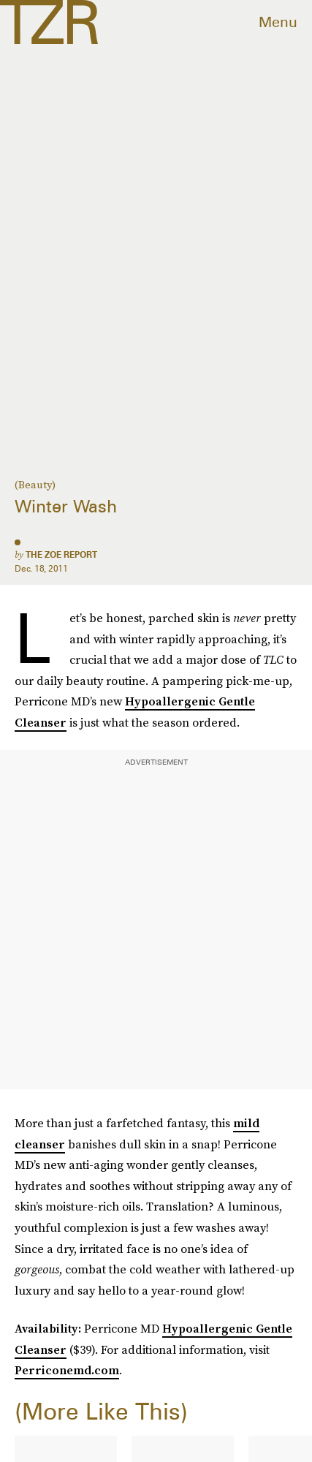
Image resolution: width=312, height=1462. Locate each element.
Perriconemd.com (67, 1370)
